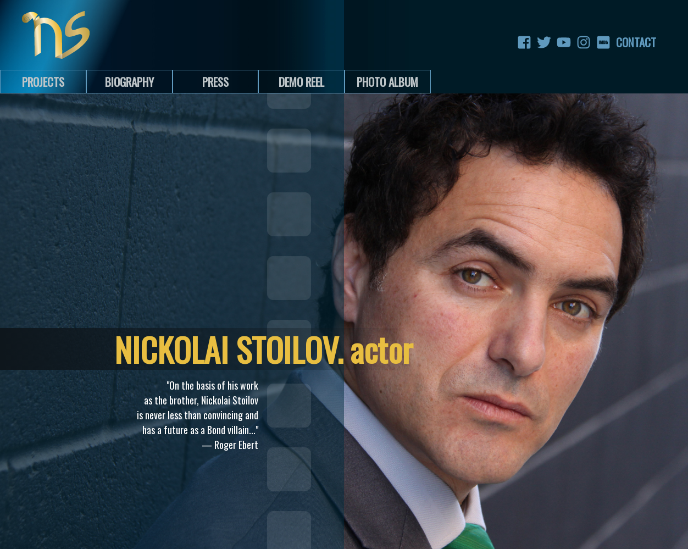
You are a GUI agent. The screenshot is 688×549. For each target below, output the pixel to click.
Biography (129, 81)
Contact (623, 42)
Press (215, 81)
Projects (43, 81)
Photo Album (387, 81)
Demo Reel (301, 81)
